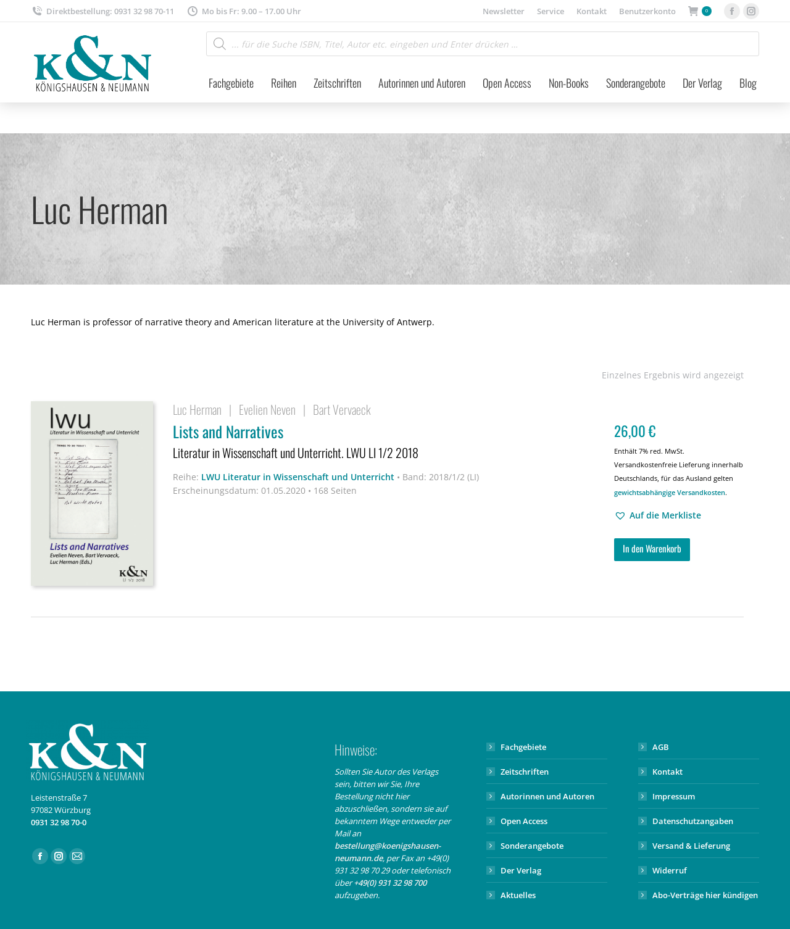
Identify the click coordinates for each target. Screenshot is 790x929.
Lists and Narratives (386, 442)
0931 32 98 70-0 (58, 822)
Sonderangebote (532, 845)
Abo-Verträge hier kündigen (705, 895)
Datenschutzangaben (692, 821)
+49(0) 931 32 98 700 (390, 882)
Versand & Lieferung (691, 845)
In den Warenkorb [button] (652, 548)
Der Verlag (521, 870)
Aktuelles (518, 895)
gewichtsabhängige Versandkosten (669, 492)
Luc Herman (197, 409)
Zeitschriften (525, 771)
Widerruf (669, 870)
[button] (657, 515)
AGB (660, 746)
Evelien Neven (267, 409)
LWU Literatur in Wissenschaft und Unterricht (297, 477)
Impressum (673, 796)
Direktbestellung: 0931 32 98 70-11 (102, 11)
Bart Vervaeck (342, 409)
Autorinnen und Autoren (547, 796)
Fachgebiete (523, 746)
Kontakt (667, 771)
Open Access (524, 821)
